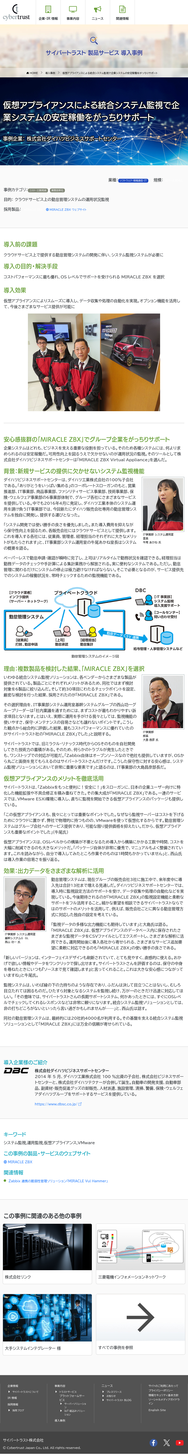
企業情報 (14, 1385)
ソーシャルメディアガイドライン (164, 1411)
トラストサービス (69, 1391)
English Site (159, 1420)
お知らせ (111, 1395)
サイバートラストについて (24, 1393)
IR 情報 (13, 1402)
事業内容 (73, 18)
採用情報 (14, 1408)
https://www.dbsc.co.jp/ (63, 1104)
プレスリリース (115, 1391)
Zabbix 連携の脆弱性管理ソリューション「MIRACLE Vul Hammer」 (70, 1181)
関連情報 (122, 18)
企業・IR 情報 (48, 18)
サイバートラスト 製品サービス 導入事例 (94, 51)
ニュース (98, 18)
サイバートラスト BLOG (116, 1402)
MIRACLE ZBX (21, 1162)
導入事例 (61, 1422)
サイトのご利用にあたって (164, 1388)
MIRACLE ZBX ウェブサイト (76, 209)
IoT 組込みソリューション (75, 1414)
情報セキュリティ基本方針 (163, 1402)
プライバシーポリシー (163, 1395)
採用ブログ (19, 1414)
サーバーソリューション (74, 1406)
